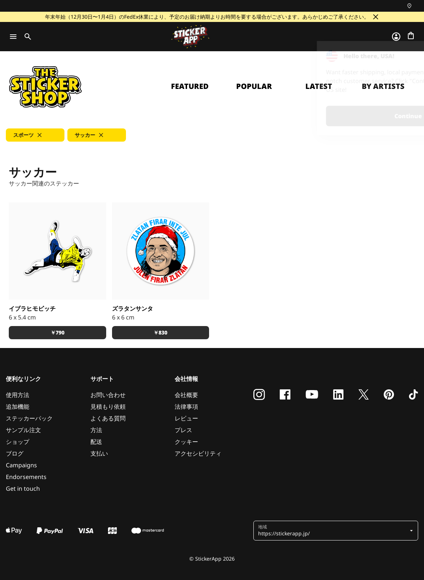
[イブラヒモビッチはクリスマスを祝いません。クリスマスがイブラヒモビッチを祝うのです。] (160, 251)
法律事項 (186, 407)
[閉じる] (375, 16)
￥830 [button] (160, 332)
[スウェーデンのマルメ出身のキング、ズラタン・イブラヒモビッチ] (57, 251)
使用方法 (17, 395)
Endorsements (26, 477)
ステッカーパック (29, 418)
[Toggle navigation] (13, 36)
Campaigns (21, 465)
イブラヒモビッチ (32, 308)
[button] (35, 135)
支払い (99, 453)
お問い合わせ (108, 395)
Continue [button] (325, 116)
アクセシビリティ (198, 453)
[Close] (402, 56)
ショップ (17, 442)
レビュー (186, 418)
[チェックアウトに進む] (410, 35)
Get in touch (23, 488)
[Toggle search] (26, 36)
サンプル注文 (23, 430)
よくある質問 (108, 418)
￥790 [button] (57, 332)
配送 (96, 442)
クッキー (186, 442)
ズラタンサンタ (132, 308)
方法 (96, 430)
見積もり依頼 (108, 407)
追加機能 (17, 407)
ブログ (14, 453)
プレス (183, 430)
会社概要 (186, 395)
